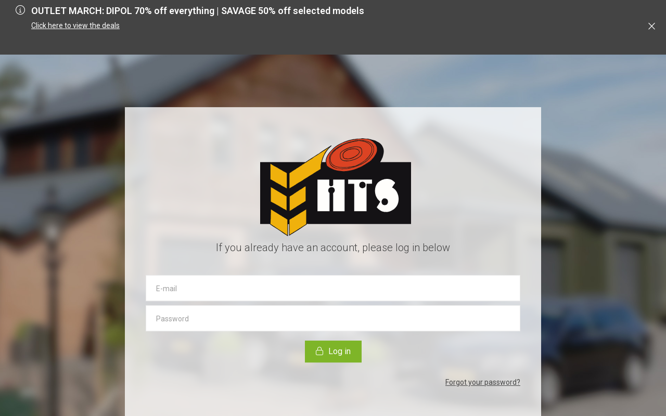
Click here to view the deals (75, 25)
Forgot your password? (482, 382)
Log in (333, 351)
